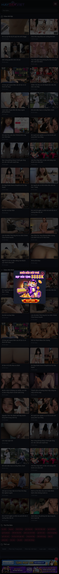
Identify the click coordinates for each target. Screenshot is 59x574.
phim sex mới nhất (29, 533)
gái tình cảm (41, 533)
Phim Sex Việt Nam (31, 549)
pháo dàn (4, 540)
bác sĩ (50, 536)
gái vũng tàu (28, 529)
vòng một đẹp (30, 536)
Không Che (51, 549)
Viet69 (4, 549)
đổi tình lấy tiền (16, 533)
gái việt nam (5, 536)
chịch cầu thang (29, 540)
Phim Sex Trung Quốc (15, 549)
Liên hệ (23, 570)
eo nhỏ (4, 529)
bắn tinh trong (41, 536)
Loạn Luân (42, 549)
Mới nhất (10, 570)
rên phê (20, 540)
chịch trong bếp (52, 533)
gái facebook (5, 533)
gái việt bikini (51, 529)
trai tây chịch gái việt (18, 536)
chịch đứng (19, 529)
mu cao (12, 540)
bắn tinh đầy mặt (40, 529)
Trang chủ (4, 570)
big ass (11, 529)
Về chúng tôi (17, 570)
